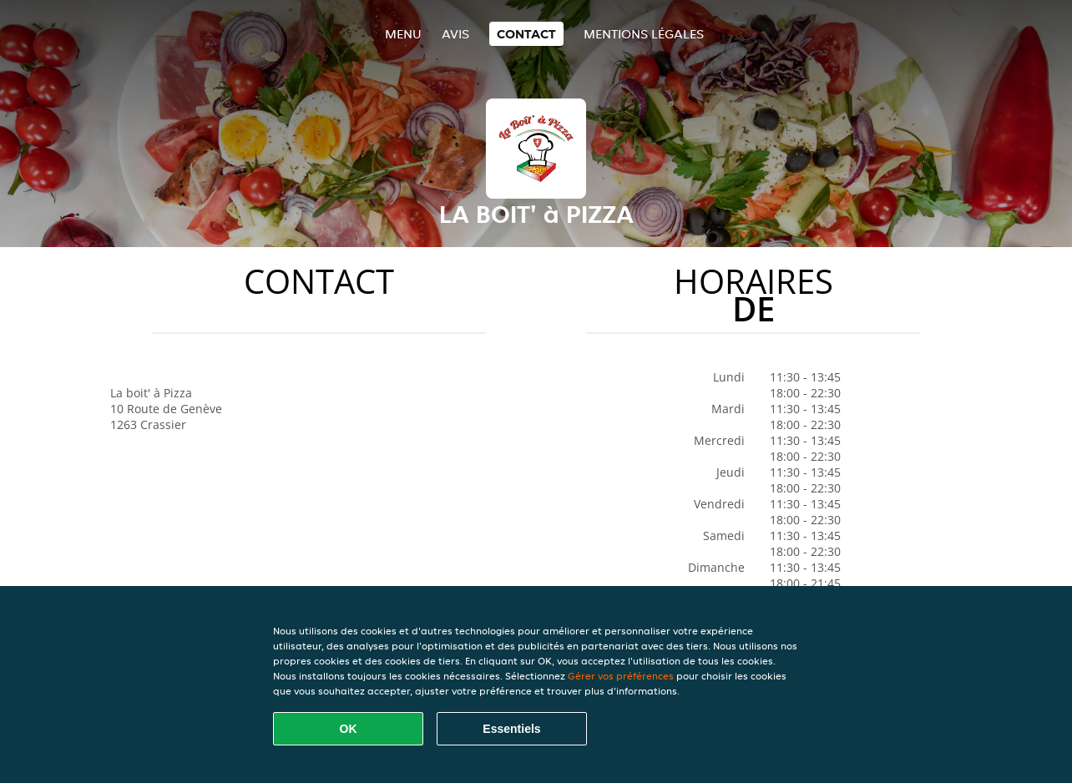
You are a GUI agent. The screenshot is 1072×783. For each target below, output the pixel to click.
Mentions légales (644, 34)
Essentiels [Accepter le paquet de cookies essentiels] (511, 728)
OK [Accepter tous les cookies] (348, 728)
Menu (403, 34)
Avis (455, 34)
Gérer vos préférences (621, 675)
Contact (526, 34)
